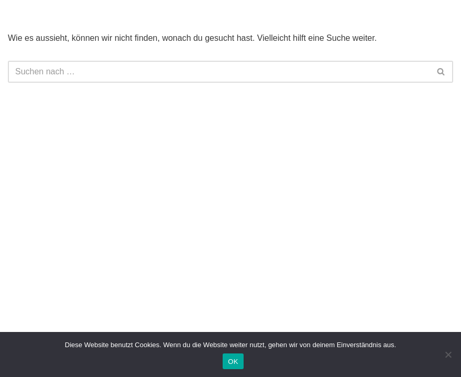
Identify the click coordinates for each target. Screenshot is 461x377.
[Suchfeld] (219, 72)
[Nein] (448, 354)
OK (233, 361)
